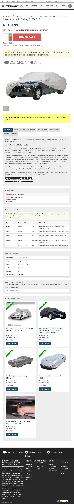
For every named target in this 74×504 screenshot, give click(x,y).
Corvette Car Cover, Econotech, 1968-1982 (50, 377)
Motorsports (49, 6)
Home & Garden (61, 6)
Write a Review (24, 45)
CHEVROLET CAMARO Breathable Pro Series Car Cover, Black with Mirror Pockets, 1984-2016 (51, 330)
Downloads (31, 130)
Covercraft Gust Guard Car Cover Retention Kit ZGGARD (18, 422)
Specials (51, 468)
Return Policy (29, 464)
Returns (39, 468)
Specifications (42, 130)
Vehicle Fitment (19, 130)
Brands (51, 464)
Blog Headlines (53, 470)
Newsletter (63, 472)
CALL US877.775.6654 (37, 62)
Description (8, 130)
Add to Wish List (36, 45)
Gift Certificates (53, 466)
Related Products (10, 134)
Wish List (63, 470)
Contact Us (20, 1)
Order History (64, 468)
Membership (64, 473)
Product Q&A (54, 130)
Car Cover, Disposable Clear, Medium (16, 377)
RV (41, 6)
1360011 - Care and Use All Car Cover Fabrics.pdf (11, 199)
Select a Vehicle (13, 117)
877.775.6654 (11, 1)
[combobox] (37, 290)
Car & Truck (34, 6)
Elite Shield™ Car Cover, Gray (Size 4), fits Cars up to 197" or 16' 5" (19, 329)
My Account (64, 466)
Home (26, 6)
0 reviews (15, 45)
